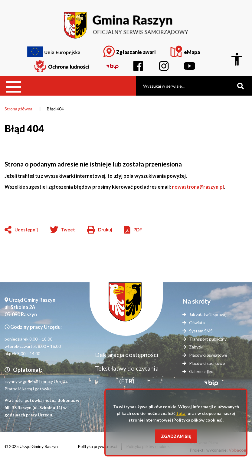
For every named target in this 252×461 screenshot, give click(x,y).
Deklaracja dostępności (127, 354)
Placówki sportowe (207, 363)
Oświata (197, 322)
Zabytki (196, 346)
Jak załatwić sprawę (207, 314)
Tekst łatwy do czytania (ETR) (127, 375)
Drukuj (99, 230)
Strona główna (18, 108)
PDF (137, 229)
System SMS (201, 330)
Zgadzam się (176, 436)
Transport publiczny (208, 339)
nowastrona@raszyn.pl (198, 187)
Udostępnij (26, 229)
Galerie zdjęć (201, 371)
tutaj (181, 413)
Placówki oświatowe (208, 355)
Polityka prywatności (97, 446)
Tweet (68, 229)
